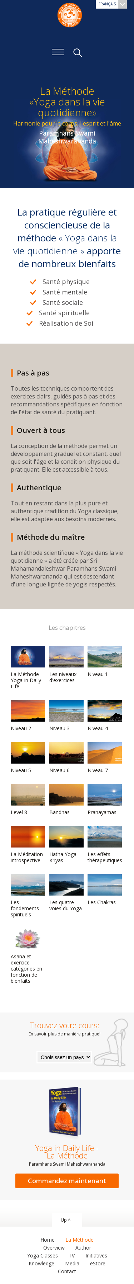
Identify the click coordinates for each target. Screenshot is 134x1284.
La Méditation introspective (28, 845)
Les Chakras (105, 890)
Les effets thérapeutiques (105, 845)
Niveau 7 (105, 758)
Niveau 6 (66, 758)
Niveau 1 (105, 662)
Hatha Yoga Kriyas (66, 845)
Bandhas (66, 800)
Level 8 (28, 800)
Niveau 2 (28, 716)
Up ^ (65, 1220)
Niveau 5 (28, 758)
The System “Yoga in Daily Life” (69, 14)
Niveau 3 (66, 716)
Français (113, 4)
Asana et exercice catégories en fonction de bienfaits (28, 956)
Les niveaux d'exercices (66, 665)
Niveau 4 (105, 716)
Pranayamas (105, 800)
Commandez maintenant (67, 1180)
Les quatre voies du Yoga (66, 893)
